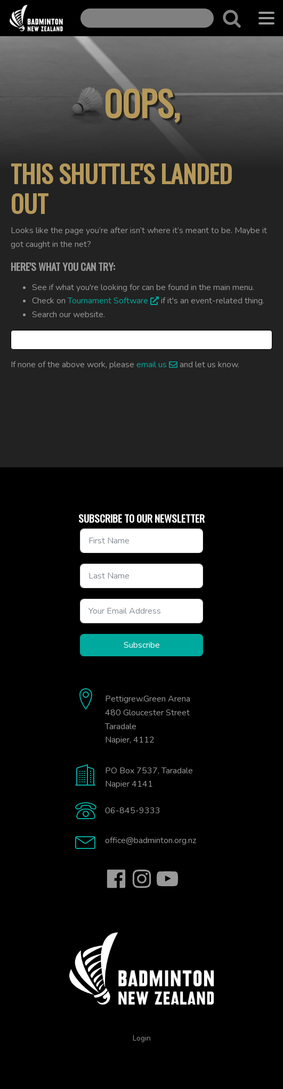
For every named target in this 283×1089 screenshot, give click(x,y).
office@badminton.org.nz (150, 840)
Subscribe (142, 645)
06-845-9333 (132, 810)
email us (151, 364)
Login (142, 1038)
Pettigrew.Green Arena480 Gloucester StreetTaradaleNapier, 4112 (147, 719)
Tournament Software (108, 301)
